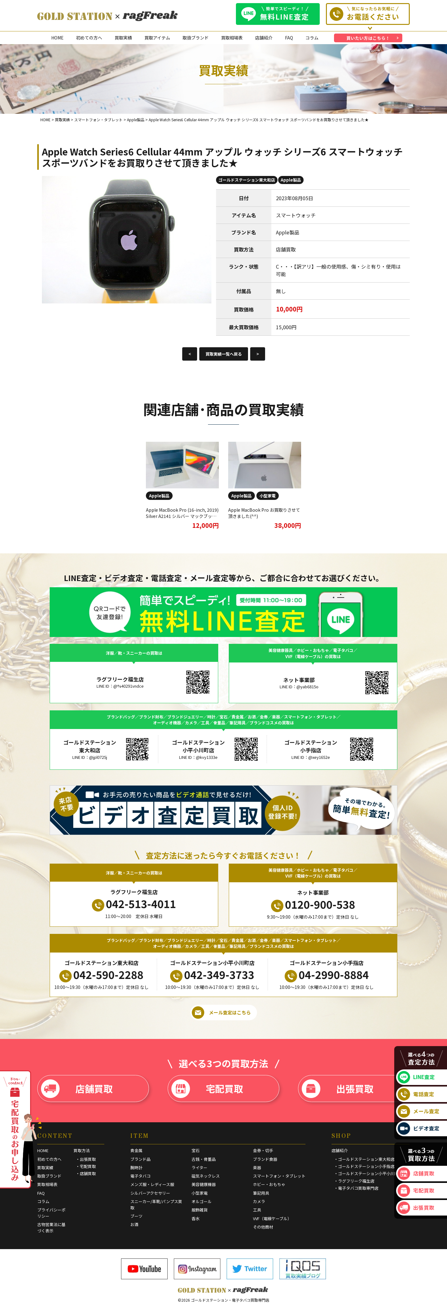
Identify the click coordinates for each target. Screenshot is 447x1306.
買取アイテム (157, 38)
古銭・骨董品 (204, 1159)
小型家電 (268, 496)
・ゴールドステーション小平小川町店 (368, 1173)
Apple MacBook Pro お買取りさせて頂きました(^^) (264, 513)
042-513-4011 (134, 903)
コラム (311, 38)
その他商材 (263, 1227)
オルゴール (202, 1201)
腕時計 (136, 1167)
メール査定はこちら (221, 1012)
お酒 (134, 1224)
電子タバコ (140, 1176)
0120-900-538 (313, 904)
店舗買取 (77, 1088)
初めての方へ (89, 38)
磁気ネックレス (206, 1176)
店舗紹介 (264, 38)
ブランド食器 (265, 1159)
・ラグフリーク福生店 (354, 1181)
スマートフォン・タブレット (279, 1176)
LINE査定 (416, 1077)
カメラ (259, 1201)
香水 (196, 1218)
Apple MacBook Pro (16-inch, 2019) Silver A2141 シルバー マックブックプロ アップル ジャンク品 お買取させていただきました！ (182, 519)
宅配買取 (207, 1088)
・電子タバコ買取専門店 (356, 1188)
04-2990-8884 (327, 974)
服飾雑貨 (200, 1210)
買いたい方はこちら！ (368, 38)
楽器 (257, 1167)
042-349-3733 (212, 974)
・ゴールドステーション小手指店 (364, 1166)
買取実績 (123, 38)
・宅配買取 (86, 1166)
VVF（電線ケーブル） (272, 1218)
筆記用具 (261, 1193)
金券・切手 (263, 1150)
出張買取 (337, 1088)
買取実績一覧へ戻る (223, 354)
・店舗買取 (86, 1173)
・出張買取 (86, 1159)
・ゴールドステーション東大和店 (364, 1159)
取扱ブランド (196, 38)
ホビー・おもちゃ (269, 1184)
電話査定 (416, 1094)
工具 (257, 1210)
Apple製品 (291, 180)
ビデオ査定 (419, 1128)
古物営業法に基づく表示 (51, 1227)
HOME (57, 38)
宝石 (196, 1150)
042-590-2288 (101, 974)
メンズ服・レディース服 (152, 1184)
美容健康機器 (204, 1184)
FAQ (289, 38)
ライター (199, 1167)
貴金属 (136, 1150)
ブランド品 (140, 1159)
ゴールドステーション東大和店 (247, 180)
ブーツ (136, 1216)
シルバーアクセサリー (150, 1193)
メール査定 (419, 1111)
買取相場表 (232, 38)
